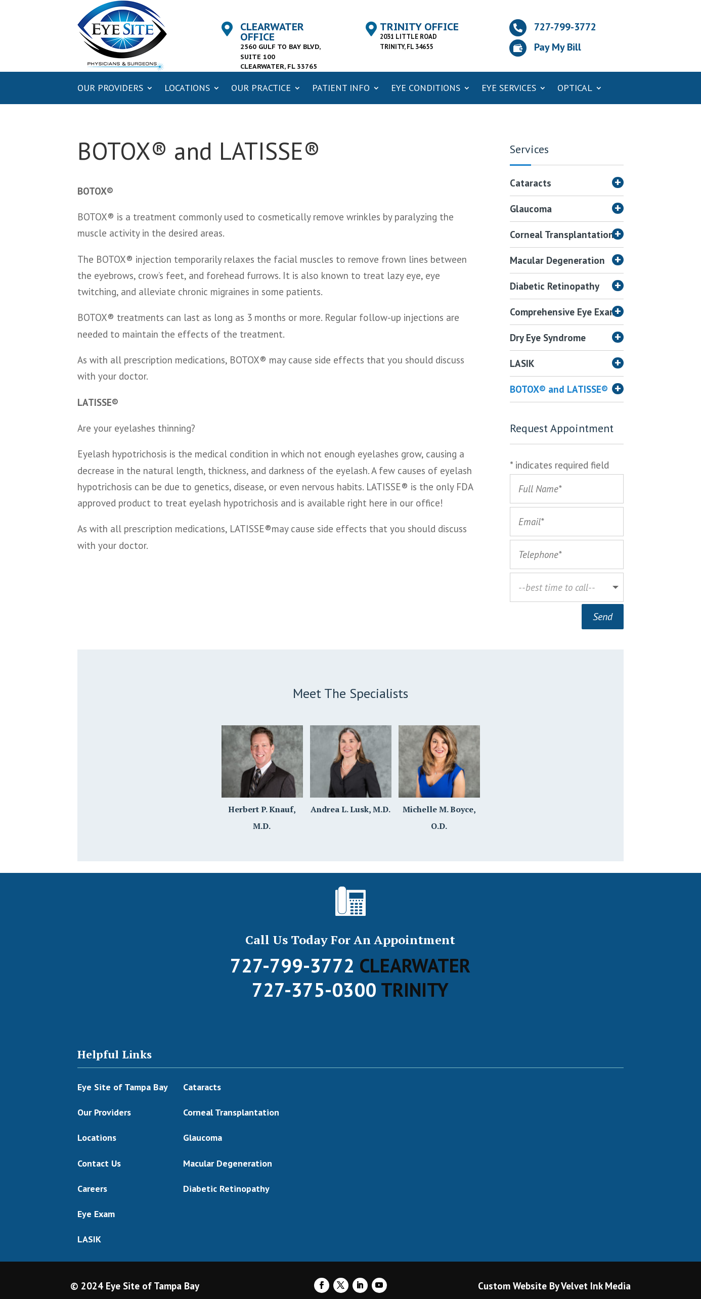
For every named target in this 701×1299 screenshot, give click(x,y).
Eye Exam (96, 1212)
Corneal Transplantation (562, 236)
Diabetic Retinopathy (554, 287)
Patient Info (341, 88)
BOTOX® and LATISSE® (559, 390)
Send (602, 615)
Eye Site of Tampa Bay (122, 1085)
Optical (574, 88)
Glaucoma (531, 210)
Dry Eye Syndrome (548, 339)
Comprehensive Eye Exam (563, 313)
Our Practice (261, 88)
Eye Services (508, 88)
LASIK (522, 364)
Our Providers (110, 88)
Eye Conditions (425, 88)
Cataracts (530, 184)
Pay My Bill (557, 47)
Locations (187, 88)
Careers (92, 1187)
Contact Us (99, 1162)
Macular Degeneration (557, 261)
